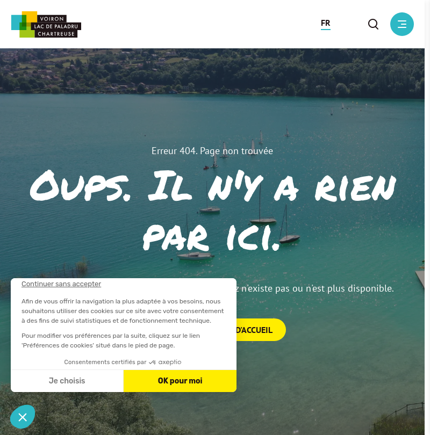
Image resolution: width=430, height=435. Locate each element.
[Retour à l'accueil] (46, 24)
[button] (326, 24)
